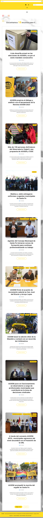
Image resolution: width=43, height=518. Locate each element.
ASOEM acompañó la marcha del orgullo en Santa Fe (21, 486)
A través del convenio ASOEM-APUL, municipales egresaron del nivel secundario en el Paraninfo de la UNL (21, 439)
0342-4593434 (22, 515)
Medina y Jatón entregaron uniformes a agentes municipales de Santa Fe (21, 196)
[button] (27, 12)
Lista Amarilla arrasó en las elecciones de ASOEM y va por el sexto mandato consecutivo (21, 55)
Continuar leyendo (21, 68)
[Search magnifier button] (41, 1)
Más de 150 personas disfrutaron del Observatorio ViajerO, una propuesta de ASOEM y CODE (21, 149)
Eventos (22, 314)
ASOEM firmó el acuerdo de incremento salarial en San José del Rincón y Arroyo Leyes (21, 292)
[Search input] (21, 1)
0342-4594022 (16, 515)
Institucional (34, 31)
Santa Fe (34, 414)
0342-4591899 (28, 515)
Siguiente (26, 506)
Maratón (27, 314)
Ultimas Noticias (33, 218)
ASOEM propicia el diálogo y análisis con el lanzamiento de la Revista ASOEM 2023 (21, 102)
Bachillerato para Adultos (17, 414)
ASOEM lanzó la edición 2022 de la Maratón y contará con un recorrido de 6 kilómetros (21, 339)
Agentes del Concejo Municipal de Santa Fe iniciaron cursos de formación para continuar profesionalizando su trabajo (21, 244)
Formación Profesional (24, 218)
